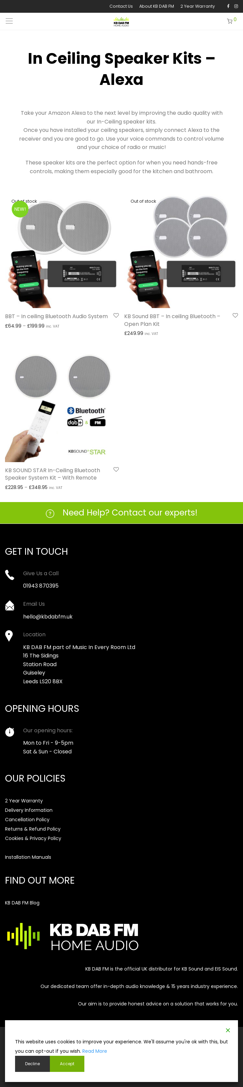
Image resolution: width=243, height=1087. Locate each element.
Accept (67, 1064)
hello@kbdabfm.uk (48, 617)
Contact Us (121, 6)
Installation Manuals (28, 857)
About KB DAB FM (156, 6)
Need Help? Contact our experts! (130, 512)
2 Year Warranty (197, 6)
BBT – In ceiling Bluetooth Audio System (56, 316)
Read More (94, 1051)
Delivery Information (29, 810)
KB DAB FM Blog (22, 902)
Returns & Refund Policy (33, 829)
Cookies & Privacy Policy (33, 838)
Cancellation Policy (27, 819)
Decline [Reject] (32, 1064)
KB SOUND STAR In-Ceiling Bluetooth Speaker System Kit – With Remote (52, 474)
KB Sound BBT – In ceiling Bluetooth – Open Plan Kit (172, 320)
